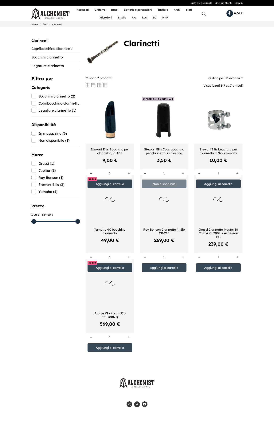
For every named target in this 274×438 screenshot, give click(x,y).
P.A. (134, 17)
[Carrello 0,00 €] (234, 13)
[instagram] (129, 404)
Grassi (46, 163)
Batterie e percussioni (138, 9)
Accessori (83, 9)
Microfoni (106, 17)
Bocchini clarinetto (47, 57)
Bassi (114, 9)
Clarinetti (39, 40)
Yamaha (47, 191)
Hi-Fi (165, 17)
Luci (144, 17)
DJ (155, 17)
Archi (177, 9)
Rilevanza (234, 78)
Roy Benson (51, 177)
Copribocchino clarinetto (51, 48)
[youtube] (144, 404)
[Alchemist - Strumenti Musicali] (48, 13)
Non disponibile (54, 140)
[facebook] (137, 404)
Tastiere (163, 9)
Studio (122, 17)
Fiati (189, 9)
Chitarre (100, 9)
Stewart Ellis (51, 184)
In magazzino (52, 133)
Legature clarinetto (47, 66)
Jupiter (47, 170)
